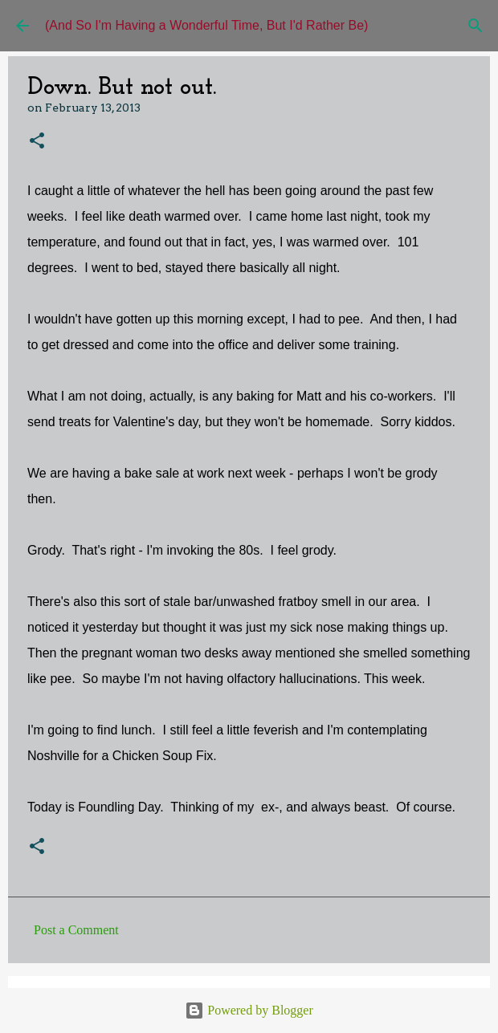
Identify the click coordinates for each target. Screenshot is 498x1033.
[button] (37, 142)
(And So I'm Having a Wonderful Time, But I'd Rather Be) (206, 25)
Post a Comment (76, 930)
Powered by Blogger (249, 1010)
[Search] (475, 25)
